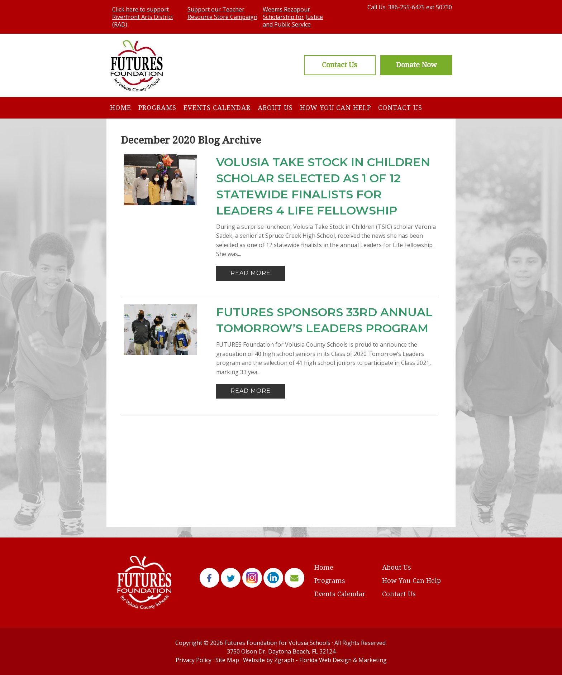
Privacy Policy (193, 660)
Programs (157, 107)
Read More (250, 273)
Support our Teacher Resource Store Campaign (222, 13)
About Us (275, 107)
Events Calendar (217, 107)
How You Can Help (335, 107)
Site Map (227, 660)
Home (120, 107)
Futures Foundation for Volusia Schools (277, 643)
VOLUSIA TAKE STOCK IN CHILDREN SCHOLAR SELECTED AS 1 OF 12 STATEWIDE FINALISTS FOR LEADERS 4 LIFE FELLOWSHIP (323, 186)
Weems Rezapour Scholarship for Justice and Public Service (293, 16)
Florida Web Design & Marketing (343, 660)
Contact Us (400, 107)
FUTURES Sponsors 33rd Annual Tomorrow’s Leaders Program (324, 320)
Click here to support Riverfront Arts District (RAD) (142, 16)
